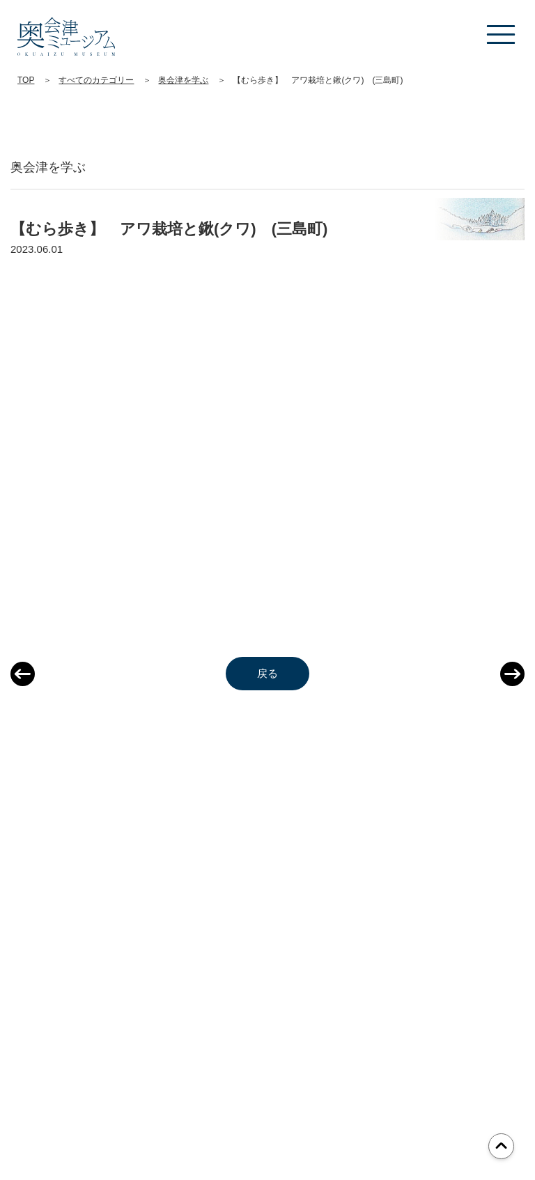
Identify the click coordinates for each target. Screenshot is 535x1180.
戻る (267, 673)
